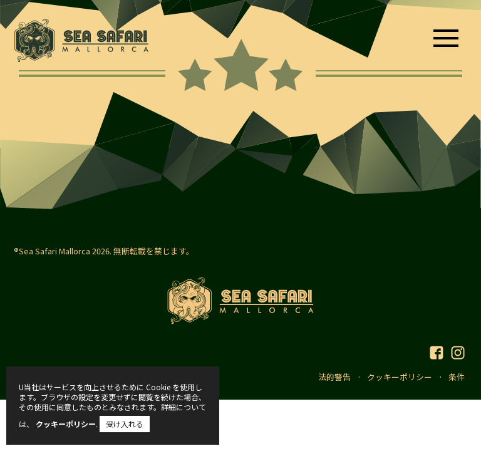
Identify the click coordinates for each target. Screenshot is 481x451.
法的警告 (334, 377)
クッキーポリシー (399, 377)
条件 (456, 377)
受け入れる (124, 423)
